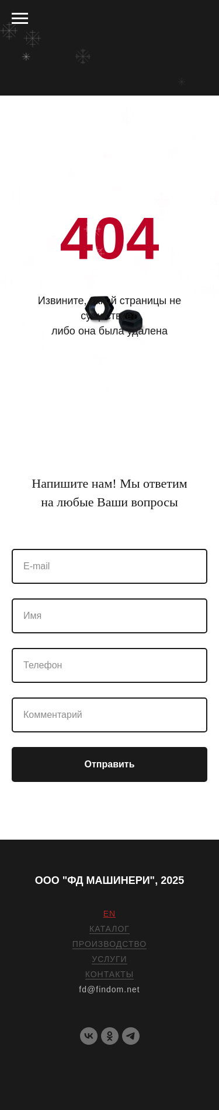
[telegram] (131, 1036)
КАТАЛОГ (109, 928)
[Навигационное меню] (20, 18)
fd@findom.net (109, 989)
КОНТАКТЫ (109, 974)
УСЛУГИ (109, 959)
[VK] (89, 1036)
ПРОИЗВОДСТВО (109, 944)
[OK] (110, 1036)
